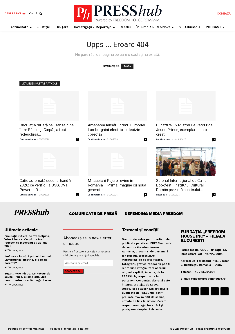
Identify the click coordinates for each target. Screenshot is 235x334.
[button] (36, 13)
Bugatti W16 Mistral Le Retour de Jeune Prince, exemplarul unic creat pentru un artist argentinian (27, 277)
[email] (88, 263)
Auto (7, 250)
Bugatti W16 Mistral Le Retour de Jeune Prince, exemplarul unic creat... (184, 130)
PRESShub (161, 194)
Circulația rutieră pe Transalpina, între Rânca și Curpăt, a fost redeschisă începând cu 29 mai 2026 (27, 241)
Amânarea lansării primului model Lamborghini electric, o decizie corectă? (116, 130)
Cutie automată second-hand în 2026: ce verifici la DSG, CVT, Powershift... (45, 185)
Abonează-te (73, 271)
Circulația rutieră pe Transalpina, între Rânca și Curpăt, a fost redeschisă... (46, 130)
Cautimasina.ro (27, 139)
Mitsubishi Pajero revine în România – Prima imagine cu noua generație (117, 185)
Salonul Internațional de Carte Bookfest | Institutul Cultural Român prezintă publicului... (181, 185)
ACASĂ (127, 66)
